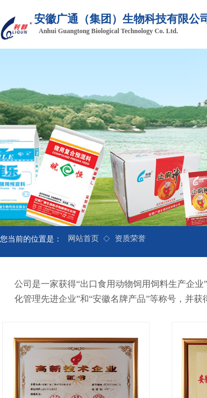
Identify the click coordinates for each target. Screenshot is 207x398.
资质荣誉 (130, 238)
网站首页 (83, 238)
